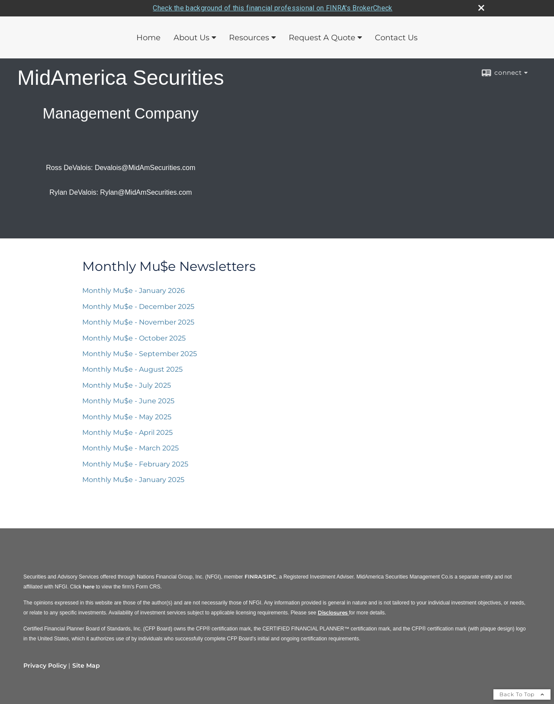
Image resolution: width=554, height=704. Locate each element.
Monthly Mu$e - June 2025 (128, 401)
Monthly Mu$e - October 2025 (134, 338)
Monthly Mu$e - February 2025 (135, 464)
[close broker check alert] (481, 7)
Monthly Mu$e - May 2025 (126, 417)
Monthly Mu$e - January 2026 (133, 290)
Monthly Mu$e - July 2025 (126, 385)
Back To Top (521, 694)
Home (148, 37)
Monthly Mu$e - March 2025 (130, 448)
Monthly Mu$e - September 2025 (139, 354)
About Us (191, 37)
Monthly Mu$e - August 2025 (132, 369)
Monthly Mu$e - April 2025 (127, 432)
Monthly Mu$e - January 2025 (133, 480)
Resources (249, 37)
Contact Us (396, 37)
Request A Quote (322, 37)
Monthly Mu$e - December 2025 (138, 306)
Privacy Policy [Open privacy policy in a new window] (45, 665)
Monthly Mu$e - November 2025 (138, 322)
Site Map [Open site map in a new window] (86, 665)
